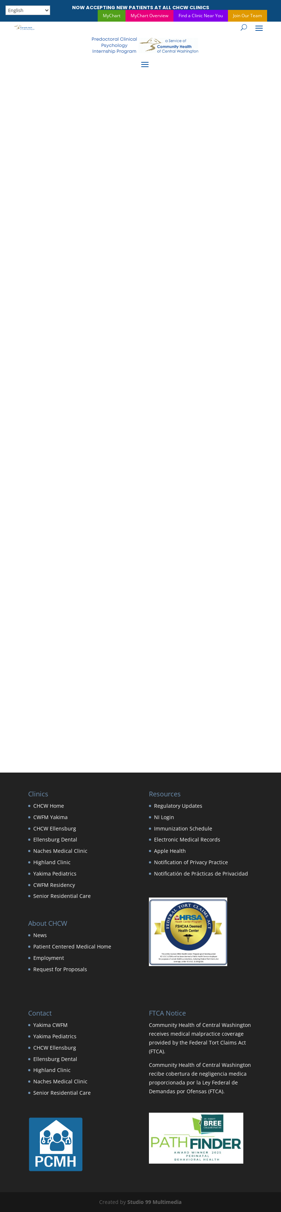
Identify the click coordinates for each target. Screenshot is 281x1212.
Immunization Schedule (183, 828)
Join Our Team (247, 15)
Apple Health (170, 850)
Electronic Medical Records (187, 839)
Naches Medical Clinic (60, 850)
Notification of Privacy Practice (191, 862)
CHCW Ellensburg (54, 828)
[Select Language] (27, 10)
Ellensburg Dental (55, 839)
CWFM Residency (54, 884)
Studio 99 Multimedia (154, 1201)
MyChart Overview (149, 15)
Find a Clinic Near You (201, 15)
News (40, 935)
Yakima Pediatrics (54, 873)
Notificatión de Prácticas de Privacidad (201, 873)
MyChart (111, 15)
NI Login (164, 817)
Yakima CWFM (50, 1024)
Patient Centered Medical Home (72, 946)
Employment (48, 957)
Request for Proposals (60, 969)
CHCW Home (48, 805)
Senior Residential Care (62, 895)
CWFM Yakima (50, 817)
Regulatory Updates (178, 805)
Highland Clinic (52, 862)
